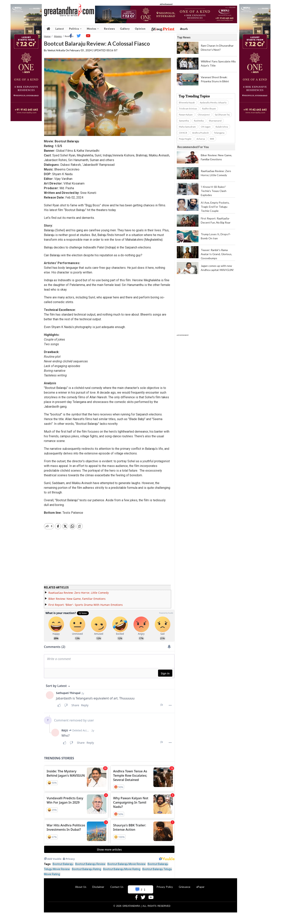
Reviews (109, 28)
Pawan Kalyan (186, 114)
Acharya (201, 139)
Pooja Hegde (185, 139)
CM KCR (183, 132)
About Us (80, 884)
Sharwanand (215, 120)
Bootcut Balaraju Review (90, 861)
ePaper (200, 884)
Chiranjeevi (204, 114)
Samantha (184, 120)
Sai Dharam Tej (222, 114)
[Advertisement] (206, 394)
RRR (212, 139)
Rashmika (199, 120)
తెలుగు (184, 28)
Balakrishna (222, 126)
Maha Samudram (187, 126)
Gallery (125, 28)
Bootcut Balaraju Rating (86, 866)
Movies (93, 28)
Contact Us (116, 884)
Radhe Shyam (209, 108)
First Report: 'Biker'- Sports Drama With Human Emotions (85, 602)
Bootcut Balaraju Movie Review (127, 861)
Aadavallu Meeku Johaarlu (213, 102)
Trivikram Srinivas (188, 108)
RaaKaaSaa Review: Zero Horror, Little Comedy (78, 590)
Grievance (184, 884)
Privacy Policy (165, 884)
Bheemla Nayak (187, 102)
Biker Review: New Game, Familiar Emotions (77, 596)
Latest (59, 28)
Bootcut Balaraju (63, 861)
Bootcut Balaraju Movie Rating (121, 866)
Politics (75, 28)
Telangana (219, 132)
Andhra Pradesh (200, 132)
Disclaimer (98, 884)
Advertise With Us (140, 884)
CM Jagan (206, 126)
